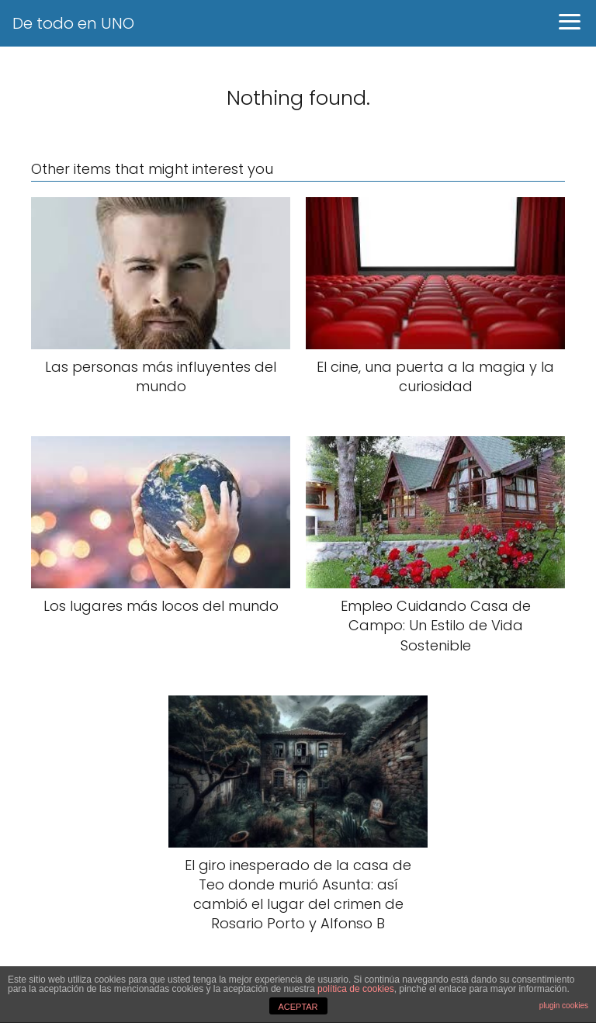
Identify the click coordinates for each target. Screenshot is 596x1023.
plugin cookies (563, 1005)
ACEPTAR (297, 1006)
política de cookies (355, 988)
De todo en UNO (73, 23)
